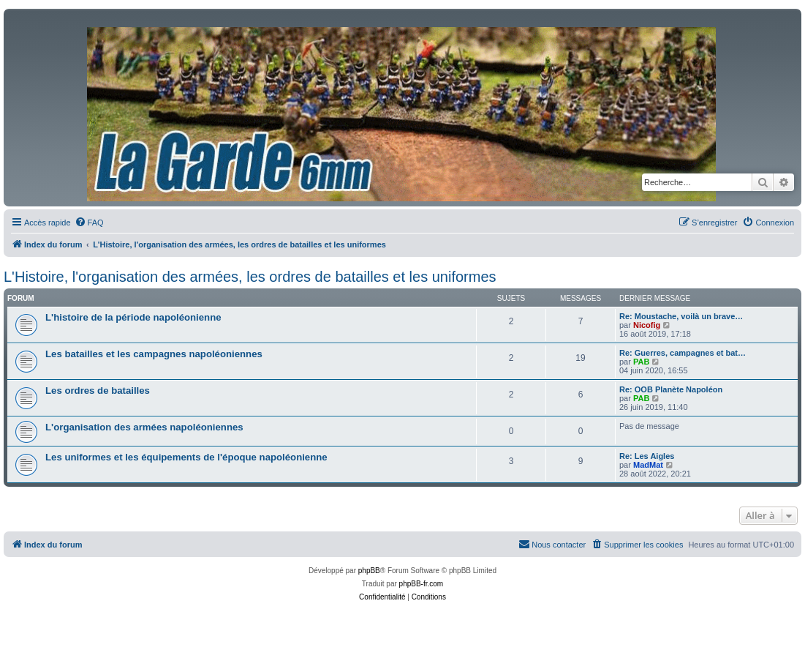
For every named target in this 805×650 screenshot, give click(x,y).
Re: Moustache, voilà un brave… (681, 316)
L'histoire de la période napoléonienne (133, 317)
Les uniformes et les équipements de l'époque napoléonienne (186, 457)
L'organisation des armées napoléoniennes (144, 427)
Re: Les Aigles (646, 456)
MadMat (648, 464)
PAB (641, 361)
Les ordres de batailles (97, 390)
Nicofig (646, 325)
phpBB (369, 571)
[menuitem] (89, 222)
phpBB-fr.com (421, 584)
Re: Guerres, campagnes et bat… (682, 352)
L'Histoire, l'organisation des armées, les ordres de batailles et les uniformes (250, 277)
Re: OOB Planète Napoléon (670, 389)
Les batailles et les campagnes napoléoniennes (153, 353)
